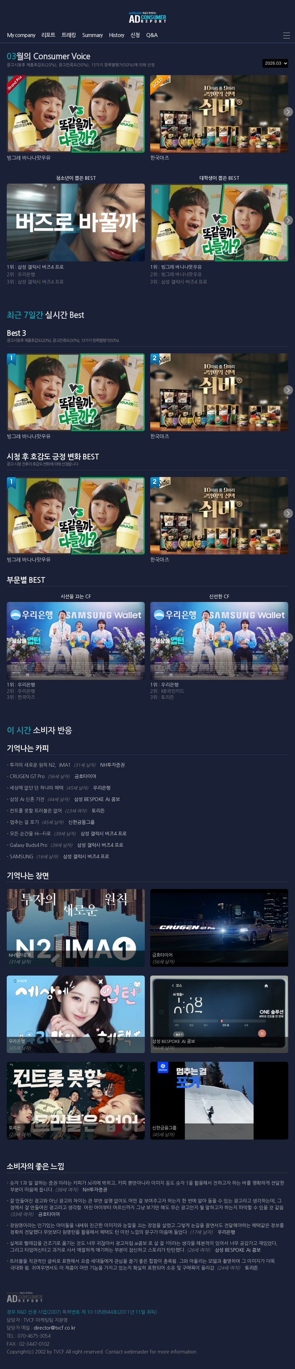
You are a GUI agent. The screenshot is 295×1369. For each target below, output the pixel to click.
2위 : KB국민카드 (167, 691)
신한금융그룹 (81, 822)
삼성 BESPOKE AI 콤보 (97, 799)
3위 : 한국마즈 (21, 697)
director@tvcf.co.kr (54, 1328)
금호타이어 (85, 776)
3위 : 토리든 (162, 697)
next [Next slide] (288, 112)
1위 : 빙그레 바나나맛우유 (176, 267)
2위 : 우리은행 (21, 274)
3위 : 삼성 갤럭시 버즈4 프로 (35, 282)
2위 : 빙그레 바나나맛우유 (176, 274)
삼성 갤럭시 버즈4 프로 (103, 833)
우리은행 (101, 788)
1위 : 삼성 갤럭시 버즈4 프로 (35, 267)
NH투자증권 (112, 765)
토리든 (98, 810)
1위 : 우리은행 (21, 684)
